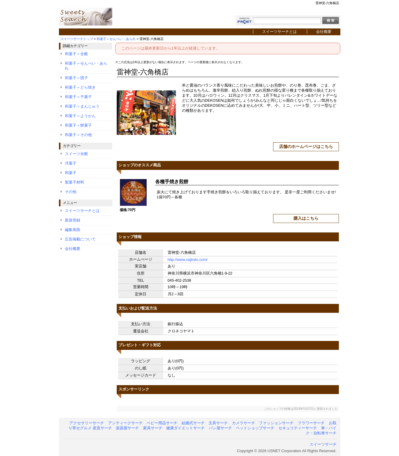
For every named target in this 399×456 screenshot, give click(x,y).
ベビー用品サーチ (162, 423)
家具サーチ (152, 428)
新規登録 (72, 220)
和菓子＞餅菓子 (78, 125)
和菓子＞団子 (76, 78)
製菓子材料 (74, 182)
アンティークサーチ (125, 423)
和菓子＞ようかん (80, 116)
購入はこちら (306, 218)
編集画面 (72, 229)
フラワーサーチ (311, 423)
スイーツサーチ (323, 444)
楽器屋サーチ (127, 428)
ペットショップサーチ (255, 428)
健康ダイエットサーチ (185, 428)
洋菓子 (70, 163)
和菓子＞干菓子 (78, 97)
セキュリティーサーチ (297, 428)
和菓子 (70, 172)
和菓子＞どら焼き (80, 87)
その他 (70, 191)
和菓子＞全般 (76, 54)
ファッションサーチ (276, 423)
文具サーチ (218, 423)
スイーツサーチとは (279, 31)
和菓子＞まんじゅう (82, 106)
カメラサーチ (243, 423)
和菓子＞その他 (78, 135)
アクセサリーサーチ (86, 423)
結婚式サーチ (193, 423)
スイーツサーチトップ (76, 39)
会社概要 (323, 31)
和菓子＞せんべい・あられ (116, 39)
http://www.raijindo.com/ (188, 259)
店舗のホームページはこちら (306, 146)
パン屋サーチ (220, 428)
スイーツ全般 (76, 154)
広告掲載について (80, 239)
